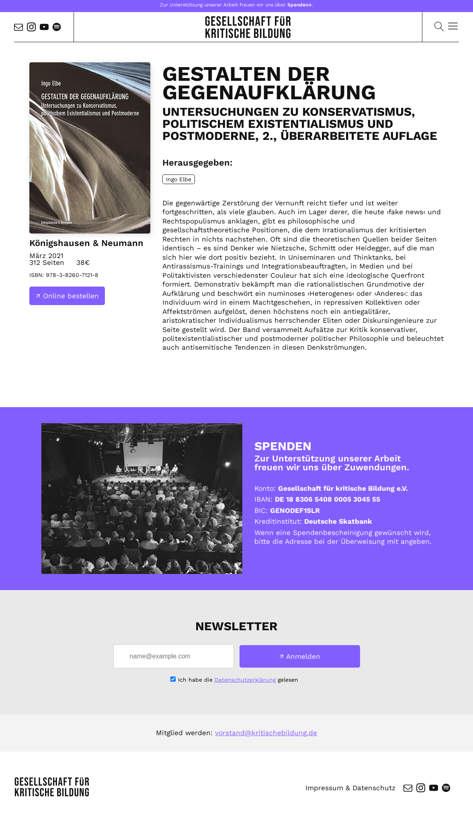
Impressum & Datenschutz (350, 788)
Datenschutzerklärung (245, 679)
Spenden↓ (299, 5)
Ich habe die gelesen (238, 679)
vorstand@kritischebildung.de (266, 733)
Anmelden (303, 656)
